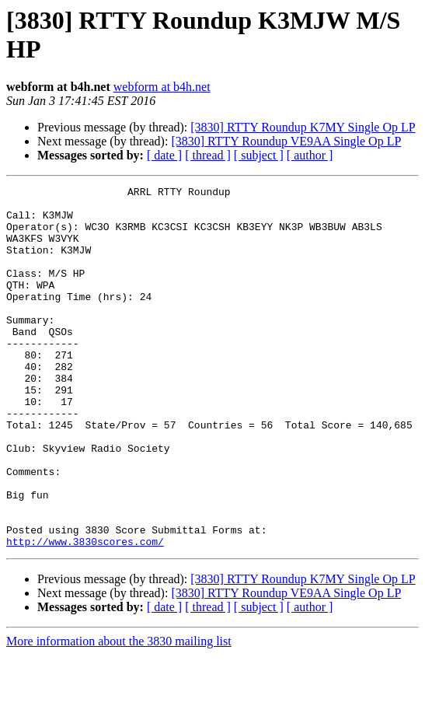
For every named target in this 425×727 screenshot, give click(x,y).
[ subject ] (259, 155)
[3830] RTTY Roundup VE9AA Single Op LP (286, 141)
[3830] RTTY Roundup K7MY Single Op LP (302, 127)
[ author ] (310, 155)
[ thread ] (208, 155)
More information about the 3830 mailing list (119, 713)
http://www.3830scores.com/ (85, 613)
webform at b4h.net (162, 86)
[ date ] (164, 155)
